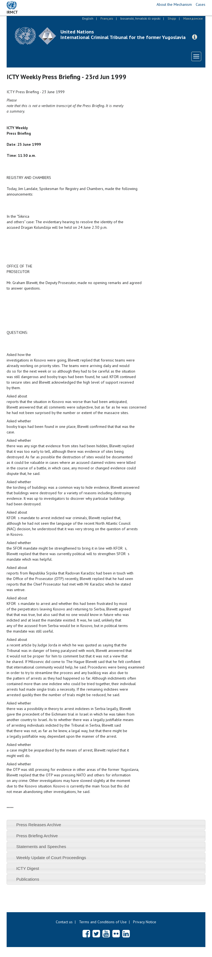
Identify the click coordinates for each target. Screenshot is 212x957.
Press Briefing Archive (37, 835)
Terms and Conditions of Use (103, 921)
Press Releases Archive (38, 824)
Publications (27, 879)
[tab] (106, 825)
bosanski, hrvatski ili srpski (140, 18)
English (87, 18)
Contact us (64, 921)
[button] (195, 37)
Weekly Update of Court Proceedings (51, 857)
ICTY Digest (27, 868)
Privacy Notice (144, 921)
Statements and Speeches (41, 846)
